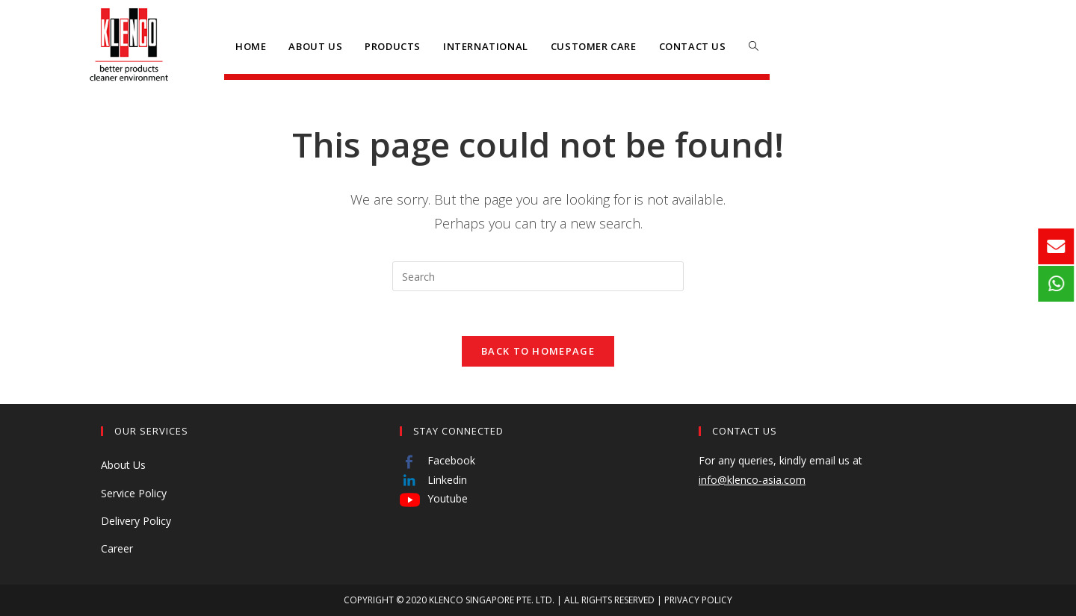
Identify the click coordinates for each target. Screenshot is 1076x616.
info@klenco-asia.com (752, 480)
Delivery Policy (136, 521)
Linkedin (433, 480)
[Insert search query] (538, 276)
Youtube (434, 498)
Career (117, 548)
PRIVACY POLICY (698, 600)
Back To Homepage (538, 351)
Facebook (437, 460)
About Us (123, 465)
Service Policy (134, 493)
